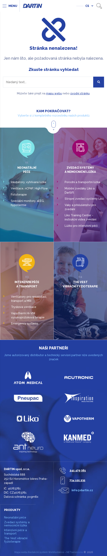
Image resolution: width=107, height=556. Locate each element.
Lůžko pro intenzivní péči (81, 225)
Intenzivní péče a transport (15, 532)
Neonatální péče (15, 517)
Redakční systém (38, 552)
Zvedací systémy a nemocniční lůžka (17, 524)
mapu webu (54, 93)
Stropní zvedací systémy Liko (84, 198)
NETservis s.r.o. (74, 552)
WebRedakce (56, 552)
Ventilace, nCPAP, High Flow (29, 188)
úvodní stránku (80, 93)
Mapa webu (20, 552)
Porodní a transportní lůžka (82, 182)
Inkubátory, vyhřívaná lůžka (28, 182)
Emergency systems (24, 323)
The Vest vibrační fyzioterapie (15, 540)
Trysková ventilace (23, 307)
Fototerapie (19, 194)
